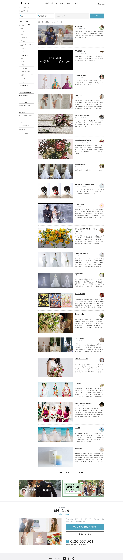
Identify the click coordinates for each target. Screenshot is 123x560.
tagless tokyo (79, 274)
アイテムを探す (60, 3)
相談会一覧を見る (85, 534)
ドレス (22, 31)
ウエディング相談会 (72, 3)
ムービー (22, 51)
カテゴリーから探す (24, 25)
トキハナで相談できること (61, 514)
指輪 (21, 28)
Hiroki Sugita (79, 314)
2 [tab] (55, 44)
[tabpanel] (55, 35)
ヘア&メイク (23, 37)
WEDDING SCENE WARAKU (85, 184)
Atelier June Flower (82, 115)
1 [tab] (54, 44)
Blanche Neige (80, 165)
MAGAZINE (22, 129)
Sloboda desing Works (83, 140)
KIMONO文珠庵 (80, 75)
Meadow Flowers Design (84, 403)
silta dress (78, 95)
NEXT (83, 472)
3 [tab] (57, 44)
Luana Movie (79, 204)
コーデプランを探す (24, 105)
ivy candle (78, 448)
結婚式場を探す (50, 3)
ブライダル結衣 (80, 294)
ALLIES (77, 428)
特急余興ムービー (81, 51)
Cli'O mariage (79, 338)
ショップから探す (24, 55)
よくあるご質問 (23, 133)
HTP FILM (78, 26)
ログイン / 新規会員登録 (25, 115)
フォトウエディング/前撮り (26, 44)
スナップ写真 (24, 48)
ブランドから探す (24, 85)
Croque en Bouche (81, 253)
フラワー (22, 34)
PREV (60, 472)
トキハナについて (24, 125)
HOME (21, 7)
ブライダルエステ (25, 41)
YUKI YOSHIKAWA (81, 359)
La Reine (78, 383)
